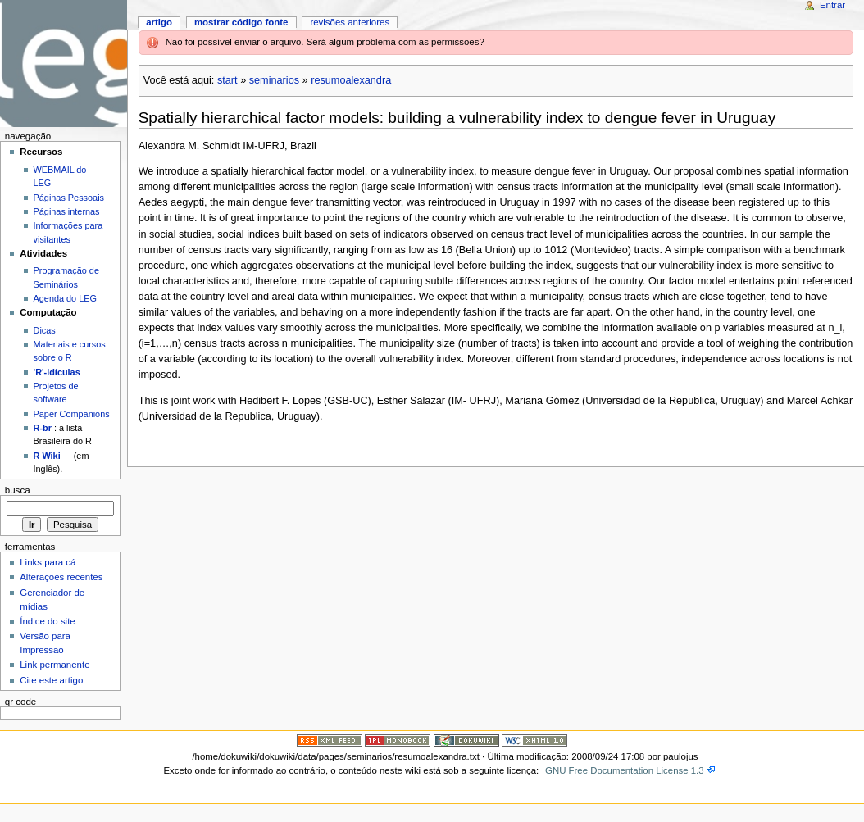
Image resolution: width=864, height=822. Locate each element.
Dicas (45, 330)
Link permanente (54, 665)
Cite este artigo (51, 680)
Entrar (832, 5)
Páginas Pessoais (69, 197)
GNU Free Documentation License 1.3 (624, 770)
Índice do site (47, 621)
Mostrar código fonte (241, 22)
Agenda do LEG (65, 298)
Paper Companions (72, 414)
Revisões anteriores (349, 22)
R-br (43, 428)
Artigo (159, 22)
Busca (17, 490)
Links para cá (47, 562)
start (227, 80)
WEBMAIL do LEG (60, 176)
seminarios (274, 80)
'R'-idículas (57, 372)
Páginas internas (67, 211)
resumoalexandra (351, 80)
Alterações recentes (61, 577)
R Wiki (47, 456)
